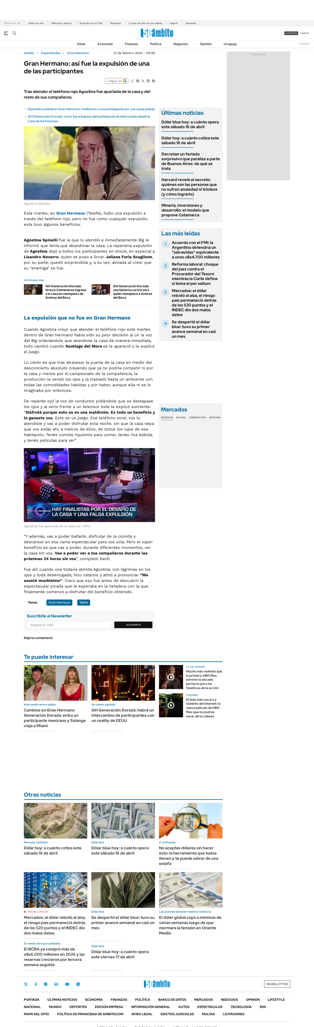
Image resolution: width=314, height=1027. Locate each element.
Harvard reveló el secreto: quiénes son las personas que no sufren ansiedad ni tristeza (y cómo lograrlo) (189, 187)
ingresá (304, 33)
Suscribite (133, 624)
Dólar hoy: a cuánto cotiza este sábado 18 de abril (190, 140)
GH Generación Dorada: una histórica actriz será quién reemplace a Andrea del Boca (132, 292)
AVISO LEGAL (142, 1014)
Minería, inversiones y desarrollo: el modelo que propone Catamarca (185, 210)
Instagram (45, 984)
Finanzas (131, 44)
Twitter (26, 984)
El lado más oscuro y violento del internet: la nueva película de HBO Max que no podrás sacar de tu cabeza (203, 707)
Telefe (83, 602)
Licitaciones (234, 1014)
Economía (105, 44)
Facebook (36, 984)
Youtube (67, 984)
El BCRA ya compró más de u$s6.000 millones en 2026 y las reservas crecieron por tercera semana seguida (54, 956)
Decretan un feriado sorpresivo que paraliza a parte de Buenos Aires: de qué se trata (190, 161)
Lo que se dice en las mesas (145, 23)
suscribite (291, 33)
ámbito (29, 53)
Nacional (32, 1007)
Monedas (167, 417)
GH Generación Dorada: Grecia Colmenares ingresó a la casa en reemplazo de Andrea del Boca (65, 292)
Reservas (115, 23)
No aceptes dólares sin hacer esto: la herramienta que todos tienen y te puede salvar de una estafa (188, 855)
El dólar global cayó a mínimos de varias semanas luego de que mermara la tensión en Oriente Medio (190, 925)
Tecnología (241, 1007)
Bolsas (181, 417)
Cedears (214, 417)
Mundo (55, 1007)
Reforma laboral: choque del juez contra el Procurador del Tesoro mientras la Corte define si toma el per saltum (195, 274)
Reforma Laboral (61, 23)
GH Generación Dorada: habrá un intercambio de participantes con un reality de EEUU (123, 715)
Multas (208, 1014)
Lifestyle (276, 1000)
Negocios (180, 44)
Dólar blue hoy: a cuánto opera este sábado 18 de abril (190, 124)
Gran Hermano (78, 53)
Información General (150, 1007)
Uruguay (230, 44)
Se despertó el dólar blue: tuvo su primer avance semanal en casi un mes (194, 329)
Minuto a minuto (38, 911)
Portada (31, 1000)
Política (155, 44)
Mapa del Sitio (36, 1014)
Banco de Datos (172, 1000)
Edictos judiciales (177, 1014)
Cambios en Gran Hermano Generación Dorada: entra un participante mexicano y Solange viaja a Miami (55, 718)
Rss (263, 1007)
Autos (183, 1007)
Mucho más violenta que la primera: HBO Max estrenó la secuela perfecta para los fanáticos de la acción (204, 679)
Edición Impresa (109, 1007)
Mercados (203, 1000)
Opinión (206, 44)
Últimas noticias (62, 1000)
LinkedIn (56, 984)
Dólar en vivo (36, 23)
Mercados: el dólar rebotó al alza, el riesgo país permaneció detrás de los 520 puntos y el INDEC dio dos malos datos (194, 302)
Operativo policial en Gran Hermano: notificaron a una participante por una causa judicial (91, 109)
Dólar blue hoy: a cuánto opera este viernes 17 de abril (120, 954)
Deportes (78, 1007)
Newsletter (305, 44)
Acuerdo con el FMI (91, 23)
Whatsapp (78, 984)
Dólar (81, 44)
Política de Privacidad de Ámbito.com (90, 1014)
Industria (191, 23)
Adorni (174, 23)
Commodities (197, 417)
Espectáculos (50, 53)
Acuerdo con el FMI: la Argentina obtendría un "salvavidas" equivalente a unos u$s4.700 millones (196, 250)
